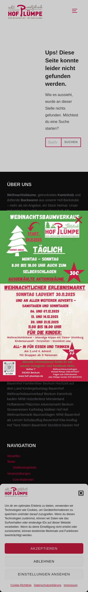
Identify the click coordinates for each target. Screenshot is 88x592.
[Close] (79, 220)
